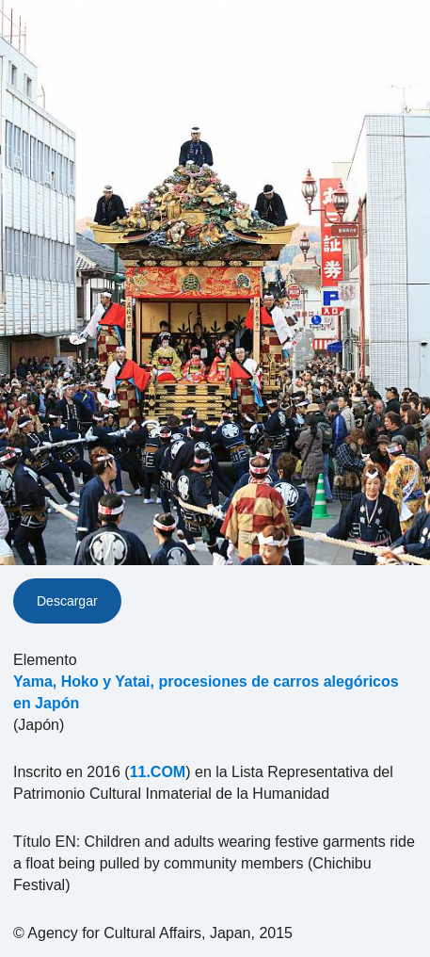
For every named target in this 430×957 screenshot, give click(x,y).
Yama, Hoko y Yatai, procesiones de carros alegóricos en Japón (206, 692)
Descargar (67, 600)
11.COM (158, 772)
